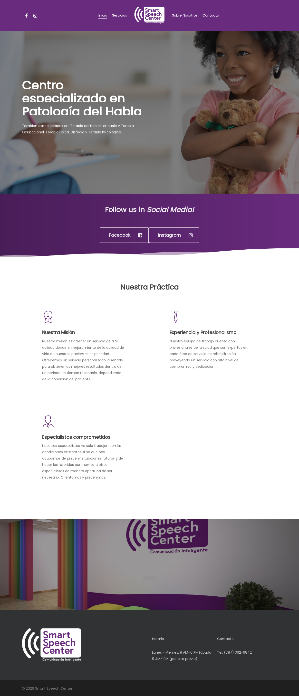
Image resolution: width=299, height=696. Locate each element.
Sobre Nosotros (185, 15)
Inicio (102, 15)
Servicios (119, 15)
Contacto (211, 15)
